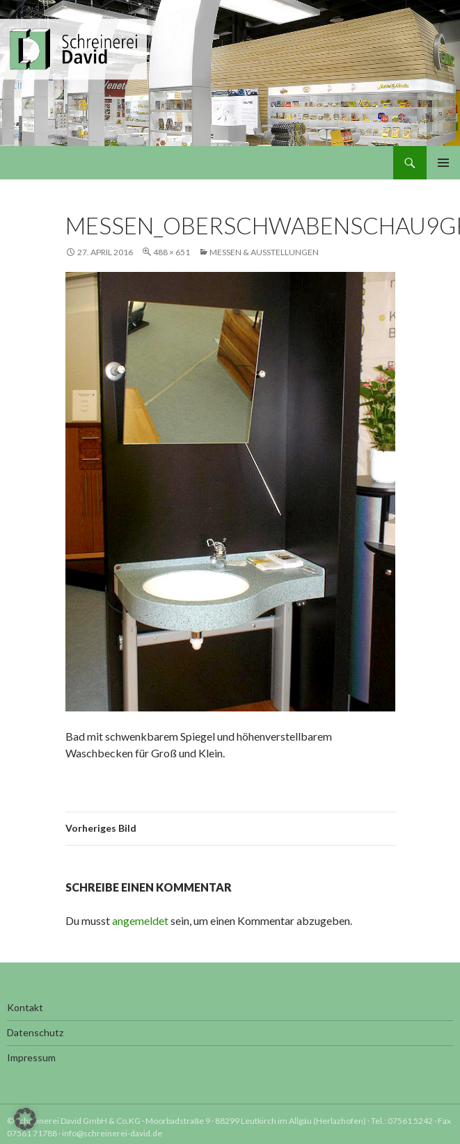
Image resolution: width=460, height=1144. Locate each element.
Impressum (31, 1057)
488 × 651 (171, 252)
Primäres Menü (443, 162)
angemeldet (140, 920)
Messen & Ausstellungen (264, 252)
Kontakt (25, 1007)
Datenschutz (35, 1032)
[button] (25, 1119)
